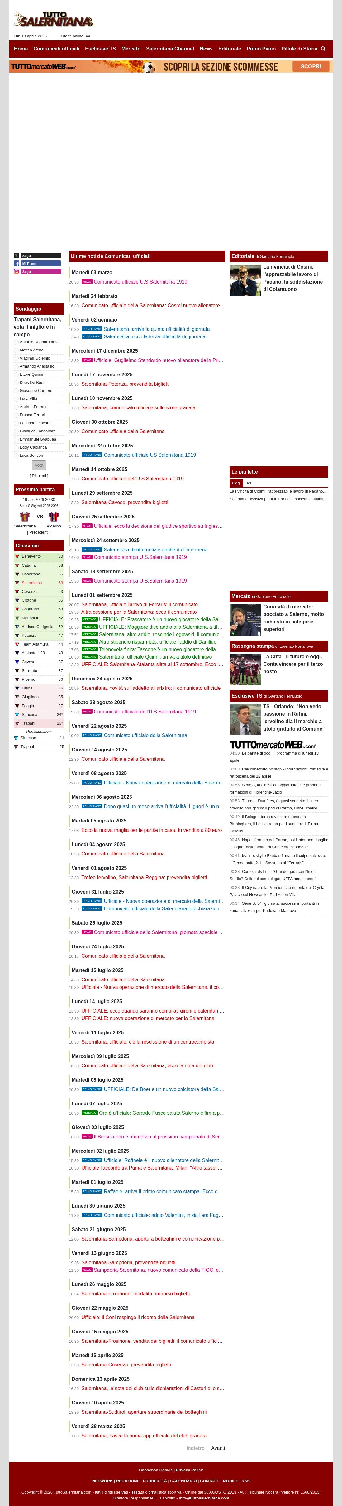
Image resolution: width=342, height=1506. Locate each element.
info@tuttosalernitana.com (204, 1498)
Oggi (236, 483)
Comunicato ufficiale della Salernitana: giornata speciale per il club (161, 932)
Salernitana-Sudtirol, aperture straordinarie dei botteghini (144, 1412)
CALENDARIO (183, 1481)
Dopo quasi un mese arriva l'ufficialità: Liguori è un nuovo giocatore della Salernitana (186, 806)
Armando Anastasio (37, 366)
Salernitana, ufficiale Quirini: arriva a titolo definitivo (147, 657)
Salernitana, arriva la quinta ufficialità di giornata (146, 329)
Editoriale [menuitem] (229, 48)
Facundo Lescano (36, 423)
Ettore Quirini (31, 374)
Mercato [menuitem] (130, 48)
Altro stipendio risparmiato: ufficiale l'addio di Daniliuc (149, 642)
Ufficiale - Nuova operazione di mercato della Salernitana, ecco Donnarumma (178, 782)
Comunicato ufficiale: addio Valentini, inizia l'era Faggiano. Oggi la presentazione (182, 1215)
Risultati (39, 476)
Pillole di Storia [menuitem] (299, 48)
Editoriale (242, 256)
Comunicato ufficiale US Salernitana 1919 (139, 455)
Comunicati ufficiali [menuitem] (57, 48)
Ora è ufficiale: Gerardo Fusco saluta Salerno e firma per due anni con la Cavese (180, 1113)
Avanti (218, 1448)
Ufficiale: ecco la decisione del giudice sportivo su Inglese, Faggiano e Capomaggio (180, 526)
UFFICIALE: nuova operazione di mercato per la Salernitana (148, 1018)
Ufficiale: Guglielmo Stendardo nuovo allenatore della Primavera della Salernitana (178, 360)
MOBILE (230, 1481)
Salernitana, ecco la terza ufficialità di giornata (144, 336)
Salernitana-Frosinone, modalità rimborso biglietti (136, 1293)
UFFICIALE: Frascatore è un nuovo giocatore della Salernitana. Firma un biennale (181, 619)
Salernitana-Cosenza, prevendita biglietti (126, 1364)
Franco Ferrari (32, 414)
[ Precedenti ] (38, 532)
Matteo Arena (32, 350)
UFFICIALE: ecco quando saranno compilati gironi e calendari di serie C (161, 1010)
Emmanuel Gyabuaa (38, 439)
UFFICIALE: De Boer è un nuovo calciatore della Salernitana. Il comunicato (176, 1089)
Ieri (248, 483)
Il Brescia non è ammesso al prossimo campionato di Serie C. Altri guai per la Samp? (182, 1136)
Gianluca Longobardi (38, 431)
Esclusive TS (246, 695)
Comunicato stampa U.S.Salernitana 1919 (134, 557)
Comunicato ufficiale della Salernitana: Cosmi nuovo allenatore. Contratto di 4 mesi (173, 305)
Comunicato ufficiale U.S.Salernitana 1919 (135, 281)
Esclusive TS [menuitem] (100, 48)
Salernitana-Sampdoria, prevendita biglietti (129, 1262)
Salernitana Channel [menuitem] (170, 48)
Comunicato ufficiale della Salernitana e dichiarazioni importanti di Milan (172, 908)
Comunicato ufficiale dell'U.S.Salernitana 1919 (133, 478)
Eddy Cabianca (33, 447)
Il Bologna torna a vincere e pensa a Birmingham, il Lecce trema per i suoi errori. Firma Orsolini (274, 823)
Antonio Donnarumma (39, 342)
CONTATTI (210, 1481)
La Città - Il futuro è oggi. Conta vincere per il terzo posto (293, 664)
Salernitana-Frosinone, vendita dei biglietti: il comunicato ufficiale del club (162, 1341)
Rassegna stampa (252, 646)
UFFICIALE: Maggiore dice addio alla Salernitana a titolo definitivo (163, 627)
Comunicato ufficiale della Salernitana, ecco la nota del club (147, 1065)
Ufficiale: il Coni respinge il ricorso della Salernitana (138, 1317)
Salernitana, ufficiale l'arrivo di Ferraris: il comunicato (140, 604)
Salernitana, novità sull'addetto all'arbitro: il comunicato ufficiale (151, 688)
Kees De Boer (32, 382)
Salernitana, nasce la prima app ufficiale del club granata (144, 1435)
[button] (39, 465)
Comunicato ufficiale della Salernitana (123, 431)
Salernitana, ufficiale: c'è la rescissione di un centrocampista (148, 1042)
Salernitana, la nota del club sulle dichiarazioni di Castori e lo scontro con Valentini (172, 1388)
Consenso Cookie (156, 1470)
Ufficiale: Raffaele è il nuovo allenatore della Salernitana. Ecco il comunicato (177, 1160)
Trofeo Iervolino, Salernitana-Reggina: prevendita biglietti (144, 877)
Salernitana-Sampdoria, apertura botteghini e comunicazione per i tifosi (160, 1238)
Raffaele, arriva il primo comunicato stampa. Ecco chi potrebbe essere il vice (177, 1191)
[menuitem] (323, 48)
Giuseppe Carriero (36, 390)
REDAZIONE (128, 1481)
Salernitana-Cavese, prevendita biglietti (125, 502)
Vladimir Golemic (35, 358)
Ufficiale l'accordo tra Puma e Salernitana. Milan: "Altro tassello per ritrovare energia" (175, 1167)
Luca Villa (28, 398)
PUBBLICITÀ (155, 1481)
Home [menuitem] (21, 48)
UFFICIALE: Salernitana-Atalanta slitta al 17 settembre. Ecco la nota (157, 664)
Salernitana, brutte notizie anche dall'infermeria (145, 549)
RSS (246, 1481)
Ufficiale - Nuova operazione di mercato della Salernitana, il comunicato (172, 901)
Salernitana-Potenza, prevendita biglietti (126, 384)
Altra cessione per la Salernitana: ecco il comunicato (139, 612)
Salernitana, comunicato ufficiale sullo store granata (139, 407)
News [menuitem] (206, 48)
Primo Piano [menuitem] (261, 48)
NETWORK (102, 1481)
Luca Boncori (31, 455)
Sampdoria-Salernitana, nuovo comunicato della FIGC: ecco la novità (164, 1270)
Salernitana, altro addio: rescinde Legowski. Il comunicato (154, 634)
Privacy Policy (189, 1470)
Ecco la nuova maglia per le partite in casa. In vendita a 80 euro (152, 830)
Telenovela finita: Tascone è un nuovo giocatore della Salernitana (162, 649)
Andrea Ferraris (34, 406)
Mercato (240, 596)
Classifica (27, 545)
